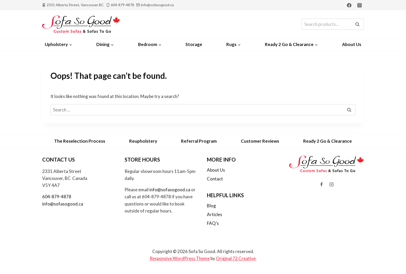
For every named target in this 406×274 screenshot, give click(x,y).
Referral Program (199, 141)
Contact (215, 178)
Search (359, 24)
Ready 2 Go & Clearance (327, 141)
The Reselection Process (79, 141)
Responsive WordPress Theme (180, 258)
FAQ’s (213, 223)
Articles (214, 214)
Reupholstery (143, 141)
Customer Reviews (260, 141)
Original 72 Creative (236, 258)
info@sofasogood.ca (62, 204)
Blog (211, 205)
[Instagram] (359, 5)
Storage (193, 44)
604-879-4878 (56, 196)
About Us (351, 44)
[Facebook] (349, 5)
